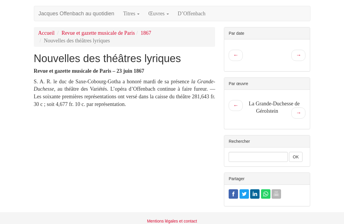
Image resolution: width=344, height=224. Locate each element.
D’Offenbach (192, 13)
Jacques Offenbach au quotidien (76, 13)
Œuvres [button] (158, 13)
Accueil (46, 33)
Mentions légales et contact (172, 221)
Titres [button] (131, 13)
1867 (146, 33)
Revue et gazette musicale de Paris (98, 33)
